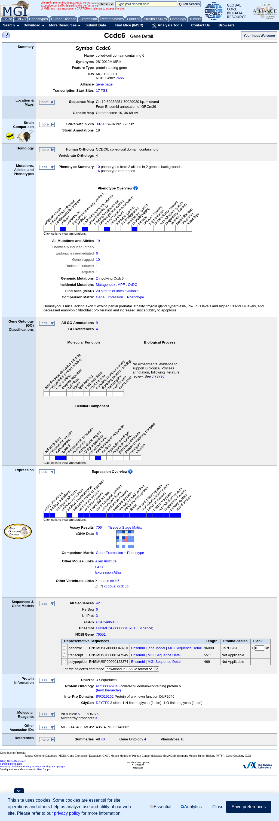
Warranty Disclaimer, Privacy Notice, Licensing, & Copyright (32, 766)
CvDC (132, 285)
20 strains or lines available (117, 291)
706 (99, 527)
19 (98, 241)
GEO (99, 567)
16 (98, 171)
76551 (121, 78)
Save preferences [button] (249, 806)
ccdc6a (109, 586)
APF (121, 285)
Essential (160, 806)
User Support (44, 769)
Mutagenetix (105, 285)
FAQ (24, 18)
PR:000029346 (107, 686)
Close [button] (217, 806)
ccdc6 (114, 581)
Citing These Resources (13, 761)
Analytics (191, 806)
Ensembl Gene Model (148, 648)
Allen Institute (105, 561)
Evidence (145, 628)
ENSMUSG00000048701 (115, 628)
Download (31, 25)
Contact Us (200, 25)
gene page (104, 84)
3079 (100, 124)
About (6, 18)
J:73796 (158, 376)
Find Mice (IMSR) (129, 25)
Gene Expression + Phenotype (120, 297)
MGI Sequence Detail (185, 648)
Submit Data (95, 25)
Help (15, 18)
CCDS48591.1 (107, 622)
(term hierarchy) (108, 690)
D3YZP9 (102, 703)
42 (98, 603)
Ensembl (138, 655)
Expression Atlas (108, 572)
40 (103, 739)
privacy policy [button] (67, 813)
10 (98, 167)
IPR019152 (105, 696)
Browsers (227, 25)
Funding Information (11, 763)
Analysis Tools (167, 25)
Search (9, 25)
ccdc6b (122, 586)
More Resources (62, 25)
